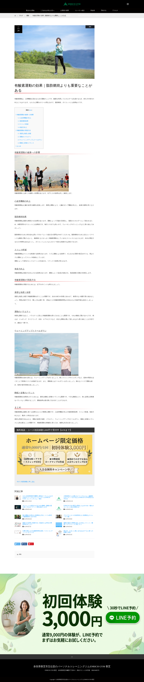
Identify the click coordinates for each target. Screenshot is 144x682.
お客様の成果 (64, 10)
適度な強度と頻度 (24, 133)
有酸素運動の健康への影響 (25, 114)
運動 (90, 26)
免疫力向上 (22, 127)
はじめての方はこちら (35, 15)
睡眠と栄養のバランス (26, 143)
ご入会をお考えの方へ (47, 10)
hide (30, 110)
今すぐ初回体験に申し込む (26, 481)
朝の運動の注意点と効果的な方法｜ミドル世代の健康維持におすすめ (37, 516)
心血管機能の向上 (24, 118)
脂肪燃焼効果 (23, 121)
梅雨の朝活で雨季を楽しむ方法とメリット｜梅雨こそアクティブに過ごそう (78, 523)
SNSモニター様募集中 (64, 15)
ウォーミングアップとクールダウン (30, 140)
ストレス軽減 (23, 124)
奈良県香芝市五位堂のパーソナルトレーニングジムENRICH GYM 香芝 (72, 666)
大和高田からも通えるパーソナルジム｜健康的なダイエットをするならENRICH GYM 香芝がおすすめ (79, 497)
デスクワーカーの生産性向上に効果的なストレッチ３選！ (78, 516)
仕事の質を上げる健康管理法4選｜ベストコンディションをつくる (37, 531)
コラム (113, 15)
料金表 (93, 10)
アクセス (115, 10)
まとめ (18, 146)
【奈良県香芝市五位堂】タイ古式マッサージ (91, 15)
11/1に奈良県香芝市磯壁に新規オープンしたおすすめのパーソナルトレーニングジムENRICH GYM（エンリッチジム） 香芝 (37, 497)
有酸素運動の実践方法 (23, 130)
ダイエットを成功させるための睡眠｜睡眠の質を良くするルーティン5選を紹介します (37, 506)
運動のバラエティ (24, 137)
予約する (103, 10)
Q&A (50, 15)
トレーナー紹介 (80, 10)
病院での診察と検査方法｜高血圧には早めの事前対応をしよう (37, 523)
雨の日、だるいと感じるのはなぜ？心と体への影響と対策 (78, 531)
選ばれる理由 (30, 10)
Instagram (127, 3)
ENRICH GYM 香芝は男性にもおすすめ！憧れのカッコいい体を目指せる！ (79, 506)
